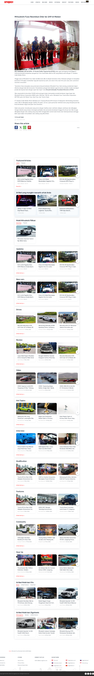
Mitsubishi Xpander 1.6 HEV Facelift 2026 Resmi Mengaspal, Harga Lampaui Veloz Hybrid (25, 632)
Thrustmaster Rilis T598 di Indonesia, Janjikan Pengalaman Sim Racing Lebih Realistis (26, 569)
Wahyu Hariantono (22, 450)
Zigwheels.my (70, 663)
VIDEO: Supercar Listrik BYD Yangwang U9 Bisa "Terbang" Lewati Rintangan (26, 387)
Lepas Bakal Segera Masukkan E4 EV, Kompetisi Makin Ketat (26, 356)
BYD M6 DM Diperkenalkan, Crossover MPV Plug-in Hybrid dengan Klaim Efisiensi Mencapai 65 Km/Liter (68, 180)
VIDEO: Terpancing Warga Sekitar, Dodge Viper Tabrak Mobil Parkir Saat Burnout (46, 387)
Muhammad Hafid (21, 390)
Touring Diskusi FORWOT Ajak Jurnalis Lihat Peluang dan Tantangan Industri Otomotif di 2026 (47, 539)
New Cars (44, 2)
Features (70, 2)
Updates (37, 2)
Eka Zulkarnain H (21, 329)
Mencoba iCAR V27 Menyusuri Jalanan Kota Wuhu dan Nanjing (68, 326)
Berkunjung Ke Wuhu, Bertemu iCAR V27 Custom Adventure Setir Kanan (68, 478)
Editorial (18, 19)
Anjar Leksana (21, 183)
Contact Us (2, 662)
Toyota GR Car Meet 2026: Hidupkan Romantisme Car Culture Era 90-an (25, 478)
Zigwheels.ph (84, 660)
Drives (51, 2)
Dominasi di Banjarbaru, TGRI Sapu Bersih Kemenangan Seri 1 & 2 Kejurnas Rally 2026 (67, 210)
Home (32, 2)
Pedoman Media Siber (23, 665)
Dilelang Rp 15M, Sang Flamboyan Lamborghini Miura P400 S (26, 417)
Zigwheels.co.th (56, 665)
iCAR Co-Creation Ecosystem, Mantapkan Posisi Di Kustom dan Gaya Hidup (47, 478)
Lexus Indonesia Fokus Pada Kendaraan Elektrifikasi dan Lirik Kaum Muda (68, 448)
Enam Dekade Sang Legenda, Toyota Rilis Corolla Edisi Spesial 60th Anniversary (46, 210)
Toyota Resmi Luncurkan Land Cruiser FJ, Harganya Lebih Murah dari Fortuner (67, 508)
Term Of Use (20, 660)
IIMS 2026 (83, 2)
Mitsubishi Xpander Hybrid (25, 238)
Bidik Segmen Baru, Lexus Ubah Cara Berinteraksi (46, 447)
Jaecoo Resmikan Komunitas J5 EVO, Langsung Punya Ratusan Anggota (68, 539)
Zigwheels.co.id (70, 660)
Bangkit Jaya (41, 541)
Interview (57, 2)
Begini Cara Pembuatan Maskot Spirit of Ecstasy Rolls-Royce (45, 417)
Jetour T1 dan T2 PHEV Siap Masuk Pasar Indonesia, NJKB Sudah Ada (25, 210)
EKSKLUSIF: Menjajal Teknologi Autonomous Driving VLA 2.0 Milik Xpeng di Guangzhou (47, 508)
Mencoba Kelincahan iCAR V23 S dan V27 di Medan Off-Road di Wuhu (26, 326)
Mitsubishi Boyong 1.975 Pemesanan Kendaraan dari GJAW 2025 (67, 632)
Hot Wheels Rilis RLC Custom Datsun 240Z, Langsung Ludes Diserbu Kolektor (47, 569)
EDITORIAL (2, 665)
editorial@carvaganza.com (41, 660)
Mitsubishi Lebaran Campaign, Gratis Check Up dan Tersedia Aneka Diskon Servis (47, 632)
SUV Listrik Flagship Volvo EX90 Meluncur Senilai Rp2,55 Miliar (25, 180)
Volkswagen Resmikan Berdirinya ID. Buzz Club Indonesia (24, 539)
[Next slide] (77, 176)
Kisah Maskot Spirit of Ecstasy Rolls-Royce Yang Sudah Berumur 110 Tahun (67, 417)
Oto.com (55, 660)
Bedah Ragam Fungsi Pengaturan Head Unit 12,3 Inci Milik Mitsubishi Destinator (46, 602)
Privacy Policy (21, 662)
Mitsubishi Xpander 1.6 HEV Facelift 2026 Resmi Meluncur (68, 602)
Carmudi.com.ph (57, 663)
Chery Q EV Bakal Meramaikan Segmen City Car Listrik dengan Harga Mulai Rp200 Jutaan (46, 180)
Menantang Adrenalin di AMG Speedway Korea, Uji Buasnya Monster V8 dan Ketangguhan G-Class (47, 326)
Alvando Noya (42, 390)
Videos (77, 2)
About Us (2, 660)
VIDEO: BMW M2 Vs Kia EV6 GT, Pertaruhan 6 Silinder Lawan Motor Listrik (67, 387)
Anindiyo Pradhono (64, 183)
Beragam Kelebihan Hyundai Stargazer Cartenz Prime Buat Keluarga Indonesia (47, 357)
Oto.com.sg (84, 663)
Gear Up (64, 2)
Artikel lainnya (19, 273)
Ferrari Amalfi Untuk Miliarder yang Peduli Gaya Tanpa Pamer (25, 448)
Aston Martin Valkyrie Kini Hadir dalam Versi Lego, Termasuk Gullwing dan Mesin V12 (68, 569)
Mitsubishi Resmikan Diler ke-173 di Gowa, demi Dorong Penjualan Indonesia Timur (26, 602)
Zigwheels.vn (70, 665)
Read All (18, 186)
